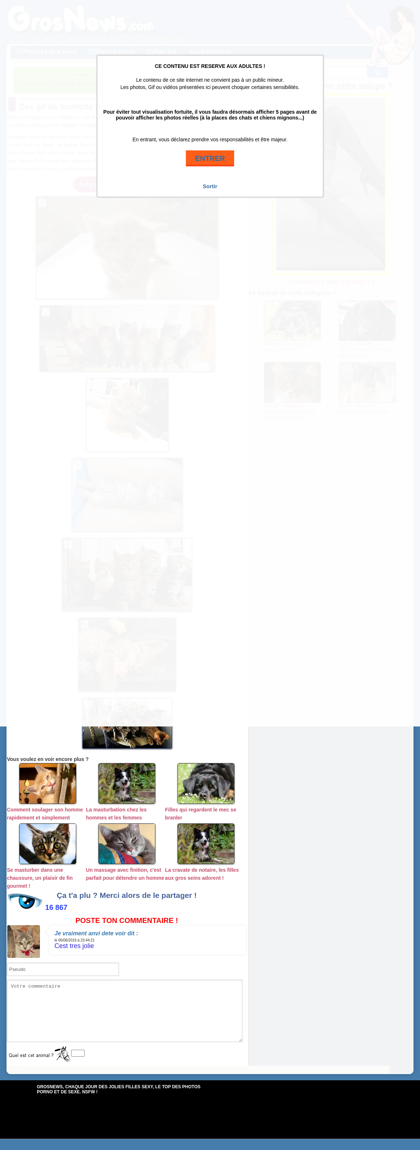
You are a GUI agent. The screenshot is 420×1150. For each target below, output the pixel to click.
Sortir (210, 186)
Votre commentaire (124, 1016)
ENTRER (210, 158)
